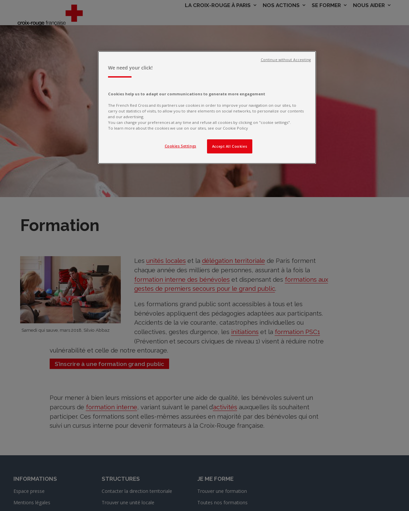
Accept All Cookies (229, 146)
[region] (207, 107)
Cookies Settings (180, 145)
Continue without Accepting (286, 59)
